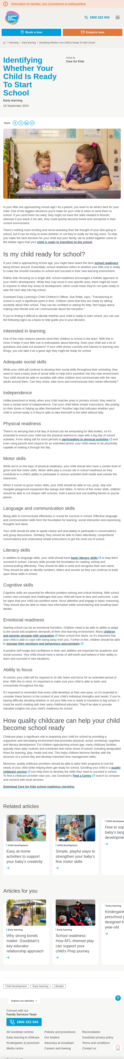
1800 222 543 (96, 17)
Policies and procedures (59, 1032)
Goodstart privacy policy (97, 1037)
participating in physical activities (85, 439)
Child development (16, 986)
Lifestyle (59, 986)
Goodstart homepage (12, 17)
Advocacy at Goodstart (59, 1043)
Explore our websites (24, 1001)
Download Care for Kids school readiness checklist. (39, 786)
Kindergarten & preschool (22, 1043)
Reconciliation (91, 1032)
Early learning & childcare (22, 1037)
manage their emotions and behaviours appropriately (43, 643)
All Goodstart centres (20, 1032)
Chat (117, 1048)
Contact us (89, 1048)
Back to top (118, 998)
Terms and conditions (96, 1043)
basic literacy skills (84, 557)
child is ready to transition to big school (64, 242)
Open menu (118, 17)
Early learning (40, 986)
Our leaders (52, 1037)
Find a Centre (82, 775)
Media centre (14, 1048)
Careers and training (57, 1048)
